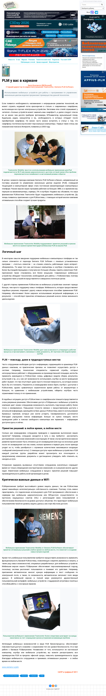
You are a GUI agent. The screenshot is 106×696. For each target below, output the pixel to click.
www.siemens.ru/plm (10, 667)
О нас (18, 60)
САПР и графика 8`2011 (68, 672)
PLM (42, 675)
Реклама (31, 60)
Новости (11, 60)
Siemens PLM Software (11, 675)
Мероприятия (54, 62)
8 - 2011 (4, 65)
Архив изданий (42, 62)
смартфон (34, 675)
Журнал (24, 60)
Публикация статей (28, 62)
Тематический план (43, 60)
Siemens (24, 675)
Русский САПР (66, 60)
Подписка (55, 60)
